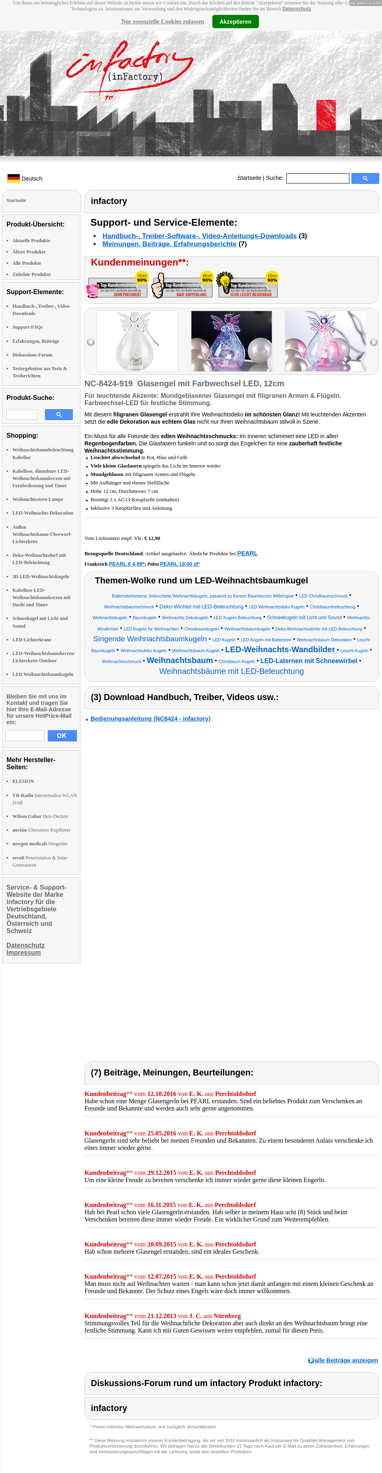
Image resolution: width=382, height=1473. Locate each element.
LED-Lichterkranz (31, 640)
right (374, 342)
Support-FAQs (27, 327)
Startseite (249, 178)
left (90, 342)
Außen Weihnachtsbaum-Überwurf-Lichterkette (42, 534)
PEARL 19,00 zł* (180, 564)
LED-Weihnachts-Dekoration (42, 513)
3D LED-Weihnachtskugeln (40, 576)
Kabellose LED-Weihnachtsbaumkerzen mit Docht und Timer (41, 597)
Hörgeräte (40, 844)
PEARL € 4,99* (127, 564)
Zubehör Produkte (31, 274)
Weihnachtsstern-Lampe (37, 499)
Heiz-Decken (40, 816)
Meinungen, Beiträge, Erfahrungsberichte (169, 244)
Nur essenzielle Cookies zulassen (162, 21)
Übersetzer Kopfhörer (41, 830)
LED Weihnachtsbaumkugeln (43, 674)
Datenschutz (296, 9)
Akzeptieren (235, 21)
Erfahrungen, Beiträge (35, 341)
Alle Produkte (26, 263)
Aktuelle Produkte (31, 240)
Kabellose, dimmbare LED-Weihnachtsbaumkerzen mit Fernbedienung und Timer (41, 478)
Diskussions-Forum (32, 355)
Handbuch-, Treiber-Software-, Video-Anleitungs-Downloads (200, 236)
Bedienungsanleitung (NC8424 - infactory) (150, 718)
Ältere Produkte (29, 252)
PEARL (247, 553)
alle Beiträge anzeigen (346, 1360)
